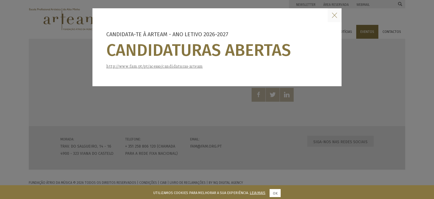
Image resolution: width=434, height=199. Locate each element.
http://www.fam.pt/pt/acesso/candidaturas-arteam (154, 66)
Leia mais (257, 193)
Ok (275, 193)
